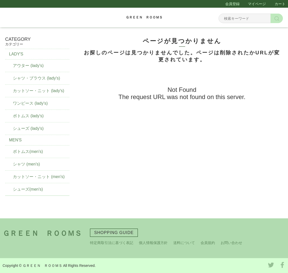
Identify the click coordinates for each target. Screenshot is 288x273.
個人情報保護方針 (153, 243)
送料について (184, 243)
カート (280, 4)
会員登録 (232, 4)
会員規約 (208, 243)
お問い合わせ (231, 243)
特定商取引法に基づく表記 (111, 243)
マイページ (257, 4)
